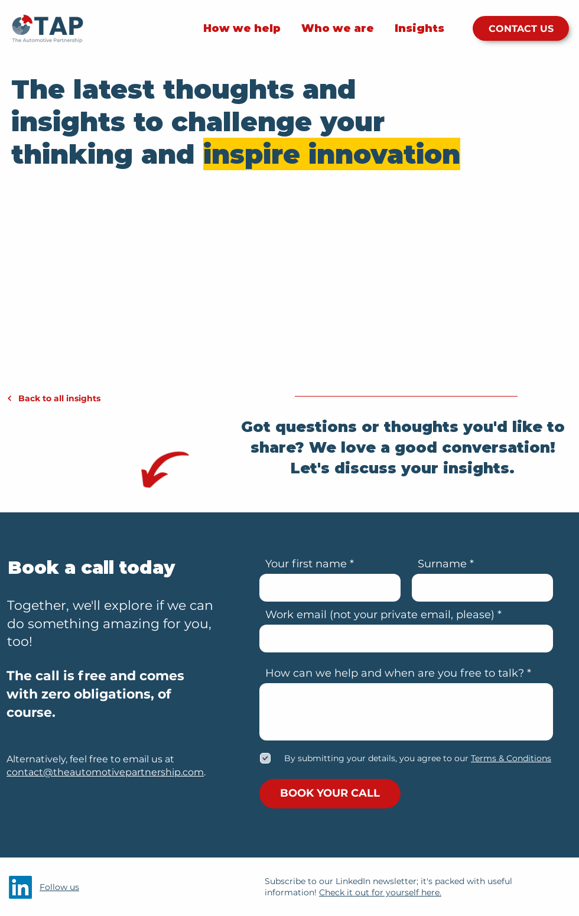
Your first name (306, 563)
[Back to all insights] (72, 398)
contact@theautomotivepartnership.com (105, 772)
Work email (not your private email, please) (380, 614)
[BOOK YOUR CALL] (330, 793)
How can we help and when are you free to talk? (394, 673)
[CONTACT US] (521, 28)
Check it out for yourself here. (380, 892)
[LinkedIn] (20, 887)
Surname (442, 563)
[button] (510, 758)
